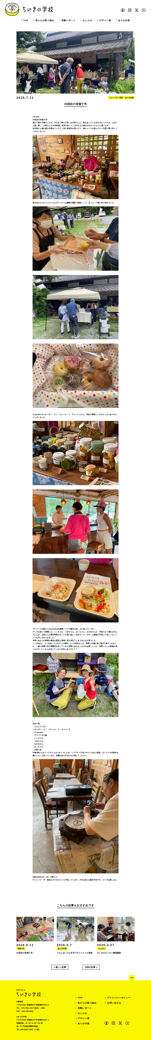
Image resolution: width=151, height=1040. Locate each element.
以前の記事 (90, 967)
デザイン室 (105, 20)
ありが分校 (124, 20)
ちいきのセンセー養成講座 (109, 958)
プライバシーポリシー (119, 998)
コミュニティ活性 (116, 103)
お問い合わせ (114, 1003)
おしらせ (87, 20)
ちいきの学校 (29, 9)
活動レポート (68, 20)
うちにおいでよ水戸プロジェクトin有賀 (74, 958)
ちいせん (101, 954)
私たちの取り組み (44, 20)
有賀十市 (21, 954)
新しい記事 (61, 967)
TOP (25, 20)
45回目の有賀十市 (24, 958)
